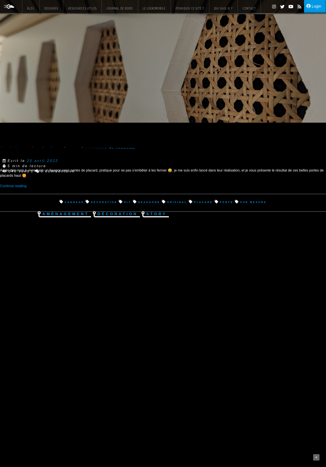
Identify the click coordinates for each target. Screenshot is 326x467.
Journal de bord (119, 8)
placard (203, 202)
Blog (31, 8)
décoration (104, 202)
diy (127, 202)
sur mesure (253, 202)
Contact (249, 8)
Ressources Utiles (82, 8)
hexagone (149, 202)
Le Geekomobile (154, 8)
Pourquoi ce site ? (190, 8)
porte (226, 202)
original (177, 202)
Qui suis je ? (223, 8)
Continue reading (13, 186)
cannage (74, 202)
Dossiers (51, 8)
